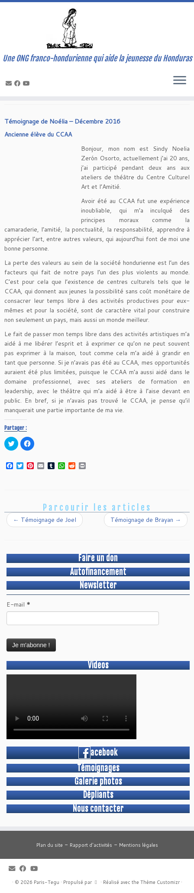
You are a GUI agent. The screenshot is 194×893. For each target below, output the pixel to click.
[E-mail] (10, 83)
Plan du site (49, 845)
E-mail (18, 604)
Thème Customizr (160, 882)
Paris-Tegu (46, 882)
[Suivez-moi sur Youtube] (27, 83)
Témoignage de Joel (44, 519)
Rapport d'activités (91, 845)
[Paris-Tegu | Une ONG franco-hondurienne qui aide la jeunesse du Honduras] (97, 28)
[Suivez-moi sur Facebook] (18, 83)
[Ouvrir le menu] (179, 80)
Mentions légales (138, 845)
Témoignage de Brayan (145, 519)
